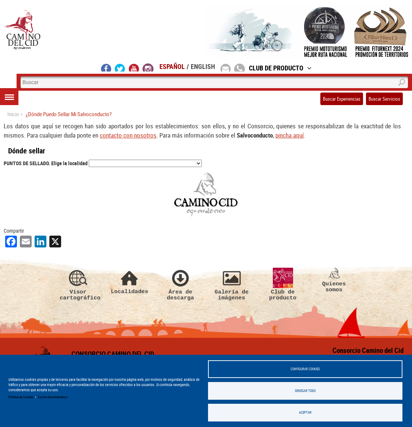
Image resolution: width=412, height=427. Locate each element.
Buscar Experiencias (341, 99)
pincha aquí (289, 135)
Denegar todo (305, 391)
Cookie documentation (52, 397)
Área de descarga (180, 284)
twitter (120, 67)
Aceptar (305, 412)
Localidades (129, 281)
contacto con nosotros (128, 135)
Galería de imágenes (231, 284)
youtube (134, 67)
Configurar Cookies (305, 369)
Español (172, 66)
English (203, 66)
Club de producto (282, 284)
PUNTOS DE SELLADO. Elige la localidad (46, 163)
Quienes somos (334, 280)
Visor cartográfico (78, 284)
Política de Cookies (21, 397)
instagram (148, 67)
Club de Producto (280, 67)
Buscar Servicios (384, 99)
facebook (106, 67)
